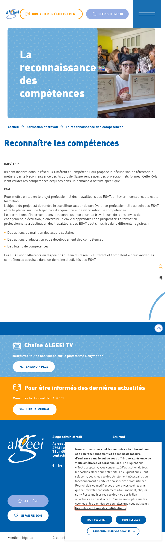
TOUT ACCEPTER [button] (96, 519)
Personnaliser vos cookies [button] (111, 531)
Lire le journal (38, 409)
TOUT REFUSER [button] (131, 519)
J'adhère (28, 501)
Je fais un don (28, 515)
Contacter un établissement (51, 14)
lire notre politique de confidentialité (100, 508)
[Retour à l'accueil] (26, 449)
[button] (147, 14)
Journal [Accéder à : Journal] (118, 437)
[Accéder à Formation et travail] (42, 127)
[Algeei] (12, 14)
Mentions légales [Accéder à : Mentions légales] (20, 538)
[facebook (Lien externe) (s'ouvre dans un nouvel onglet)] (53, 466)
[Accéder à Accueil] (13, 127)
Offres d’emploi (107, 14)
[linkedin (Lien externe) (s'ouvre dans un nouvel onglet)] (60, 466)
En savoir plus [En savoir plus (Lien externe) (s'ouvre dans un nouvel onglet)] (37, 366)
